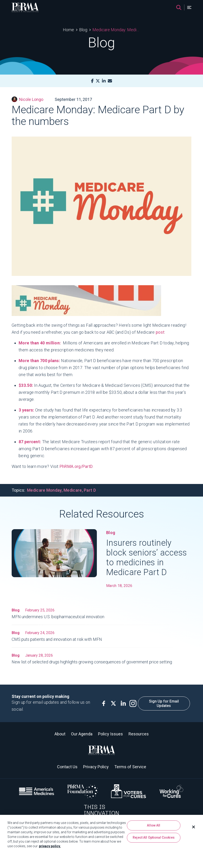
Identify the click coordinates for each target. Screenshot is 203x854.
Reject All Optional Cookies (154, 837)
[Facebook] (92, 81)
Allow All (153, 825)
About (59, 733)
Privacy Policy (96, 766)
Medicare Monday (44, 490)
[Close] (193, 827)
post (160, 332)
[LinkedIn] (104, 81)
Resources (139, 733)
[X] (98, 81)
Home (68, 29)
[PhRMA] (25, 7)
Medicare (73, 490)
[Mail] (110, 81)
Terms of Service (130, 766)
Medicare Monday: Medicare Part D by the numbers (116, 29)
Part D (90, 490)
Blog (83, 29)
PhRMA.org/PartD (76, 466)
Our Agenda (81, 733)
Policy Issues (110, 733)
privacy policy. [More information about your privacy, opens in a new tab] (50, 846)
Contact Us (67, 766)
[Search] (178, 7)
